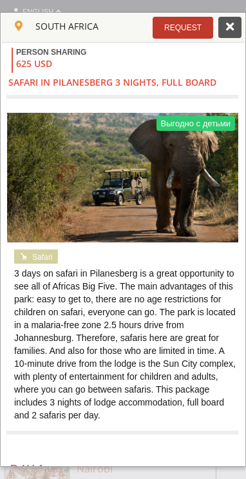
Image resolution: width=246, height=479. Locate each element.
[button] (183, 28)
